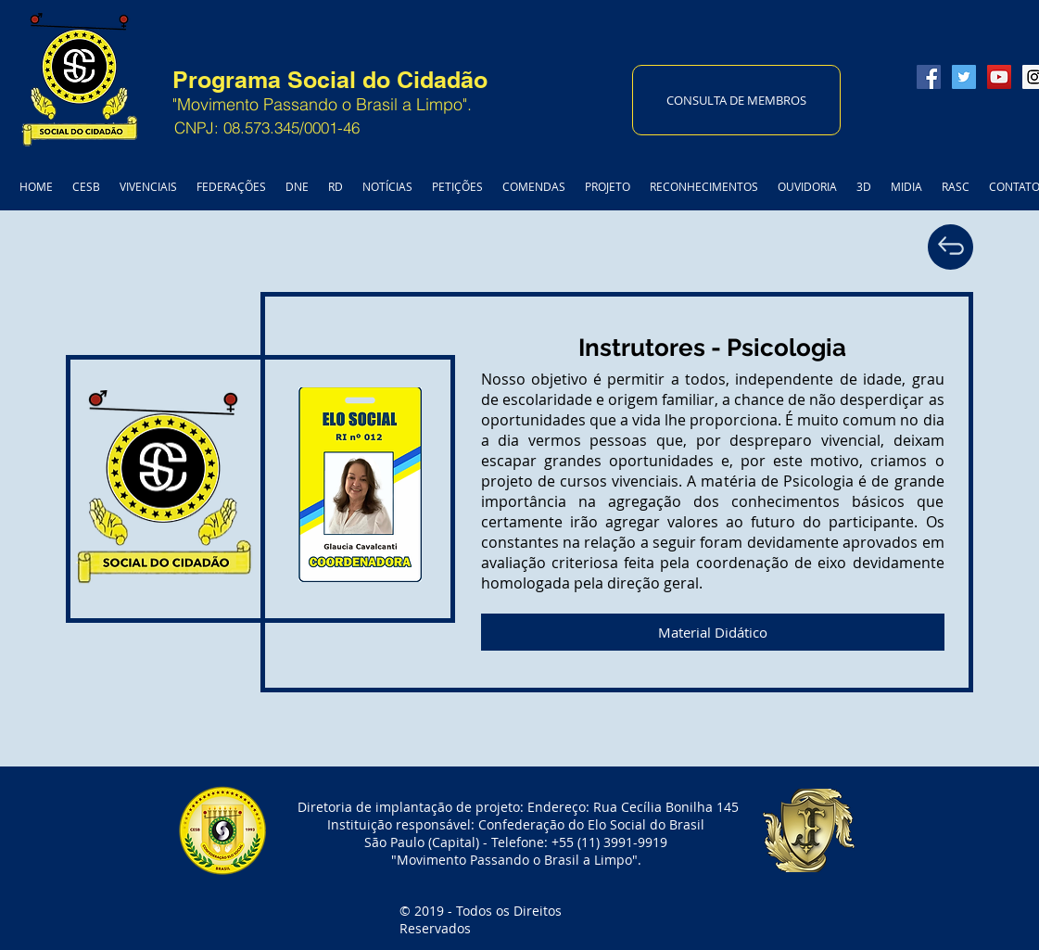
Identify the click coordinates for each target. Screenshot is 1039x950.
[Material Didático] (712, 632)
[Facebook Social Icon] (929, 77)
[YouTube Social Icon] (999, 77)
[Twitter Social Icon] (964, 77)
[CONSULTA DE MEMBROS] (736, 100)
